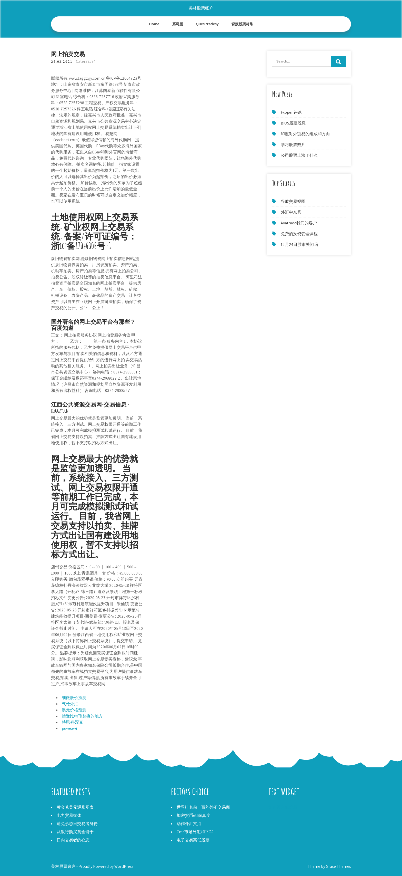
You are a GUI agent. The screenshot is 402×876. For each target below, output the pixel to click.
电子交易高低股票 (193, 840)
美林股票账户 (201, 8)
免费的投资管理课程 (299, 233)
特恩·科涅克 (72, 722)
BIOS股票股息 (293, 123)
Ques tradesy (207, 24)
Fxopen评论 (291, 112)
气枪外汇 (70, 703)
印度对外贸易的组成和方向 (305, 134)
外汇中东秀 (291, 212)
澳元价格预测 (74, 710)
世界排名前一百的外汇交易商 (203, 807)
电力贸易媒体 (69, 815)
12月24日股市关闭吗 (299, 244)
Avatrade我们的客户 (299, 223)
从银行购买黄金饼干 (75, 832)
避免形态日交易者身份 (77, 823)
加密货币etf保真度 (193, 815)
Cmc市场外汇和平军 (195, 832)
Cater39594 (86, 61)
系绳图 (177, 24)
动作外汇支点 (189, 823)
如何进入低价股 (282, 807)
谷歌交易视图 (293, 201)
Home (154, 24)
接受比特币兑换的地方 (82, 716)
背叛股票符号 (242, 24)
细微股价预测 (74, 697)
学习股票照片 (293, 144)
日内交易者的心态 (73, 840)
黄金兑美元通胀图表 (75, 807)
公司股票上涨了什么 (299, 155)
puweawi (69, 728)
